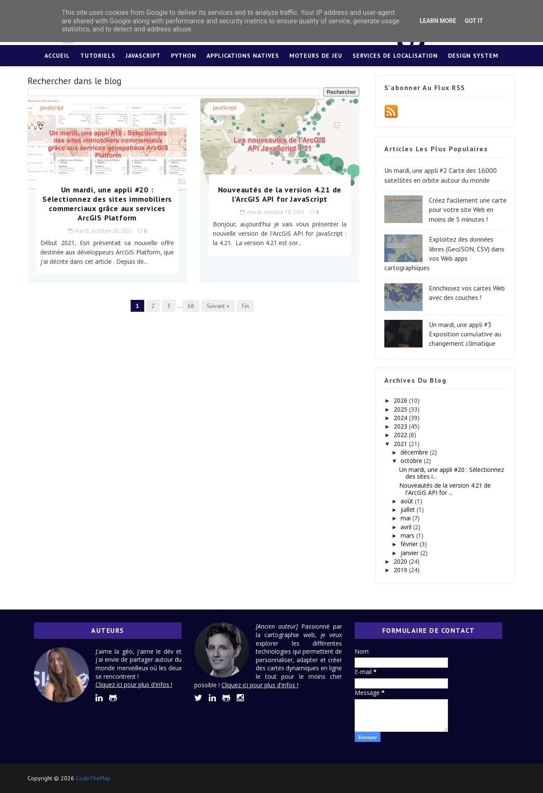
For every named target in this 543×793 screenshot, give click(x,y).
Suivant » (218, 306)
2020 (401, 561)
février (410, 544)
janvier (410, 553)
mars (408, 535)
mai (406, 518)
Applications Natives (243, 55)
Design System (473, 55)
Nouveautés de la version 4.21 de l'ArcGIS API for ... (445, 489)
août (407, 501)
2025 (401, 409)
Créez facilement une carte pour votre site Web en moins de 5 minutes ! (468, 209)
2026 (401, 400)
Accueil (57, 55)
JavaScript (143, 55)
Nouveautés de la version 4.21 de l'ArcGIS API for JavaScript (280, 194)
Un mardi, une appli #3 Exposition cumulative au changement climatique (465, 334)
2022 (401, 435)
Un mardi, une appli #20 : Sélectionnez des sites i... (451, 473)
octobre (412, 461)
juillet (408, 509)
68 (191, 306)
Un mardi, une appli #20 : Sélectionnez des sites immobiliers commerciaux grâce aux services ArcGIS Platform (107, 204)
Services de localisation (395, 55)
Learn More (438, 20)
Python (183, 55)
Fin (245, 306)
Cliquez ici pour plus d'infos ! (133, 684)
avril (406, 527)
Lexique (271, 77)
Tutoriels (97, 55)
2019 (401, 570)
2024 (401, 418)
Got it (474, 20)
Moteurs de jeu (315, 55)
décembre (415, 452)
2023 (401, 426)
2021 (401, 444)
